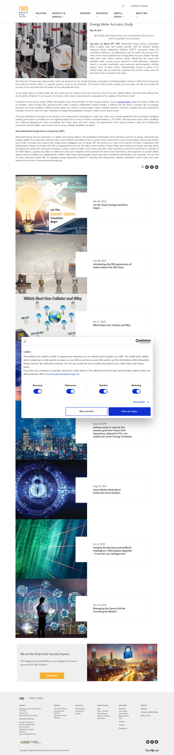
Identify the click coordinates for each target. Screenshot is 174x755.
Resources (102, 13)
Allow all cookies (129, 411)
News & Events (118, 15)
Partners (85, 13)
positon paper (124, 102)
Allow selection (86, 411)
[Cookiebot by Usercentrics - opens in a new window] (138, 341)
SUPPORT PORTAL (139, 6)
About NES (141, 13)
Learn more (52, 675)
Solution (41, 13)
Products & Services (58, 15)
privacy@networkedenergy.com (63, 374)
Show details (139, 402)
